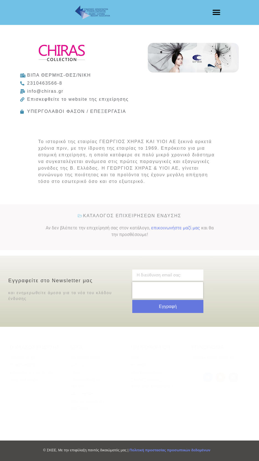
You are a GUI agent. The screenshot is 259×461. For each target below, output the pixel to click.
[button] (216, 12)
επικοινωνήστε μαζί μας (175, 227)
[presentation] (167, 290)
